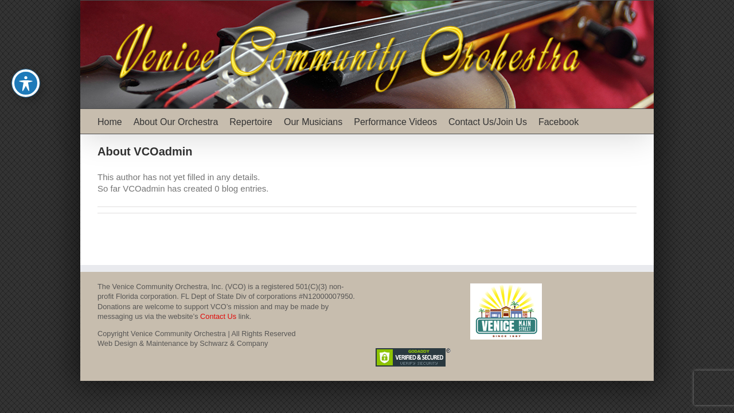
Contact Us (218, 316)
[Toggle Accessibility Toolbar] (26, 83)
